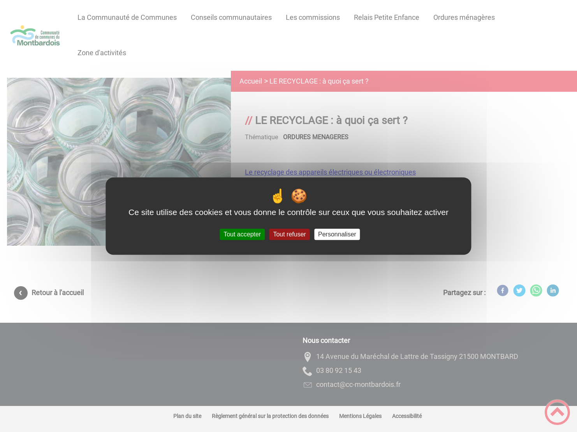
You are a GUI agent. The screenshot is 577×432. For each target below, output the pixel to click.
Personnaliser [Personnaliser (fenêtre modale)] (337, 234)
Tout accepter (242, 234)
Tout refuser (289, 234)
